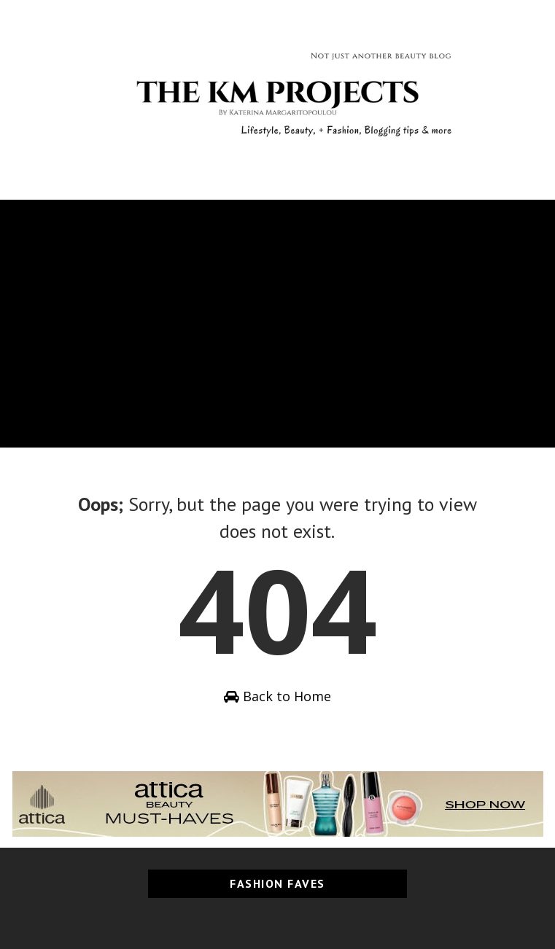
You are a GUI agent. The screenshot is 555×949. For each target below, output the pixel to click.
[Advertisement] (277, 302)
